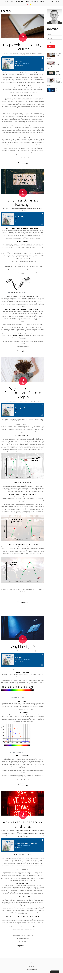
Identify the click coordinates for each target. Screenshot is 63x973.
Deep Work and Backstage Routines (23, 46)
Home (27, 1)
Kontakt (57, 1)
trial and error (21, 836)
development (12, 830)
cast (43, 830)
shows (14, 835)
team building (37, 208)
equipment (25, 651)
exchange (16, 833)
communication (22, 53)
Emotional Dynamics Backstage (22, 202)
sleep (40, 401)
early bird (29, 401)
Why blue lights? (23, 646)
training (42, 835)
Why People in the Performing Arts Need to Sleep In (23, 392)
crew (7, 833)
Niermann (32, 833)
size (17, 835)
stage (20, 835)
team (22, 835)
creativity (27, 53)
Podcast (36, 1)
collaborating (5, 832)
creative (33, 832)
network (28, 833)
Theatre (29, 835)
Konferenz (47, 1)
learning (31, 53)
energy (33, 401)
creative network (38, 832)
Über (52, 1)
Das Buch (41, 1)
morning (37, 401)
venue (25, 836)
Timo (32, 835)
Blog (32, 1)
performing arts (36, 53)
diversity (25, 208)
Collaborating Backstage (15, 292)
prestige (5, 835)
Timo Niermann (6, 53)
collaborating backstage (13, 832)
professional (10, 835)
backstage (13, 53)
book (17, 53)
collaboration (21, 832)
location (24, 833)
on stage (29, 651)
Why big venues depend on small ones (22, 824)
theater (24, 54)
